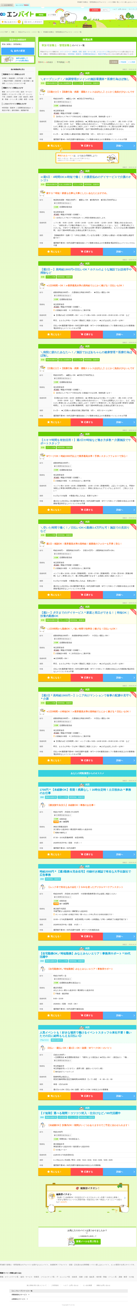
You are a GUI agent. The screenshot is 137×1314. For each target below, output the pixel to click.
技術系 (9, 97)
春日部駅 (27, 81)
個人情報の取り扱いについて (37, 1285)
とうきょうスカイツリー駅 (16, 83)
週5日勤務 (15, 110)
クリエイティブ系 (15, 94)
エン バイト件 (22, 5)
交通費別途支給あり (24, 108)
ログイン (106, 10)
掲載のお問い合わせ (103, 1285)
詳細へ (119, 146)
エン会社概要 (87, 1285)
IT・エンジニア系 (63, 1277)
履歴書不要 (25, 110)
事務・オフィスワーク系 (10, 92)
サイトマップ (133, 9)
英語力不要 (6, 110)
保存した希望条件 (35, 22)
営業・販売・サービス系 (87, 51)
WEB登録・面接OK (8, 108)
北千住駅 (20, 78)
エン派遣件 (7, 5)
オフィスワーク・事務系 (68, 51)
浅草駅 (4, 78)
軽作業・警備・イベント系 (107, 1277)
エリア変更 (52, 15)
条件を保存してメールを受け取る (22, 59)
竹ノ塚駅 (28, 78)
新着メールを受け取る (87, 1241)
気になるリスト (12, 21)
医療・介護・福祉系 (21, 97)
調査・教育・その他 (26, 99)
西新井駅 (18, 81)
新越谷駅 (12, 78)
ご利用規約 (55, 1285)
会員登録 (95, 10)
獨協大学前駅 (8, 81)
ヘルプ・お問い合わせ (119, 9)
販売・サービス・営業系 (30, 1277)
